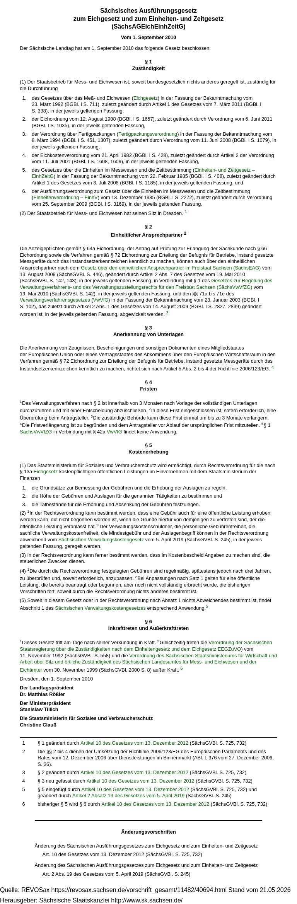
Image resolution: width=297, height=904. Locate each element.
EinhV (91, 197)
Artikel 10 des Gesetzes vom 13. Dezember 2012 (134, 743)
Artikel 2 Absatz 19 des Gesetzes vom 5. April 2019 (128, 795)
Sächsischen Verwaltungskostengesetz (101, 539)
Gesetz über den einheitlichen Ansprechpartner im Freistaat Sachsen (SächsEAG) (171, 268)
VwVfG (100, 300)
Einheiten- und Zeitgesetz (223, 170)
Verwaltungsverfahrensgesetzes (55, 300)
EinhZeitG (43, 176)
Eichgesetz (145, 98)
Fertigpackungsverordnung (147, 134)
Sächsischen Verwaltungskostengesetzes (100, 608)
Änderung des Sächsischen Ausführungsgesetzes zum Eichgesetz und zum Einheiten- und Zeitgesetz (146, 846)
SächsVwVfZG (36, 432)
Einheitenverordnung (56, 197)
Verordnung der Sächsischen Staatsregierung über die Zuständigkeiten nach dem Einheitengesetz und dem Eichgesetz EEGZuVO (146, 646)
